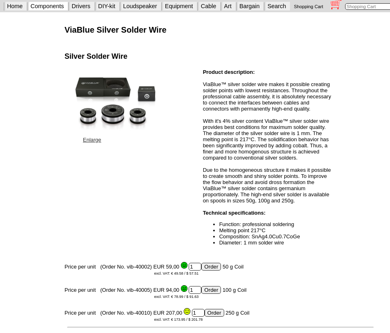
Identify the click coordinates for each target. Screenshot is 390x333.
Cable (208, 6)
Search (276, 6)
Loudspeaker (140, 6)
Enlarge (92, 140)
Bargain (249, 6)
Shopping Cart (308, 6)
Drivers (81, 6)
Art (228, 6)
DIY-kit (106, 6)
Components (47, 6)
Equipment (179, 6)
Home (14, 6)
